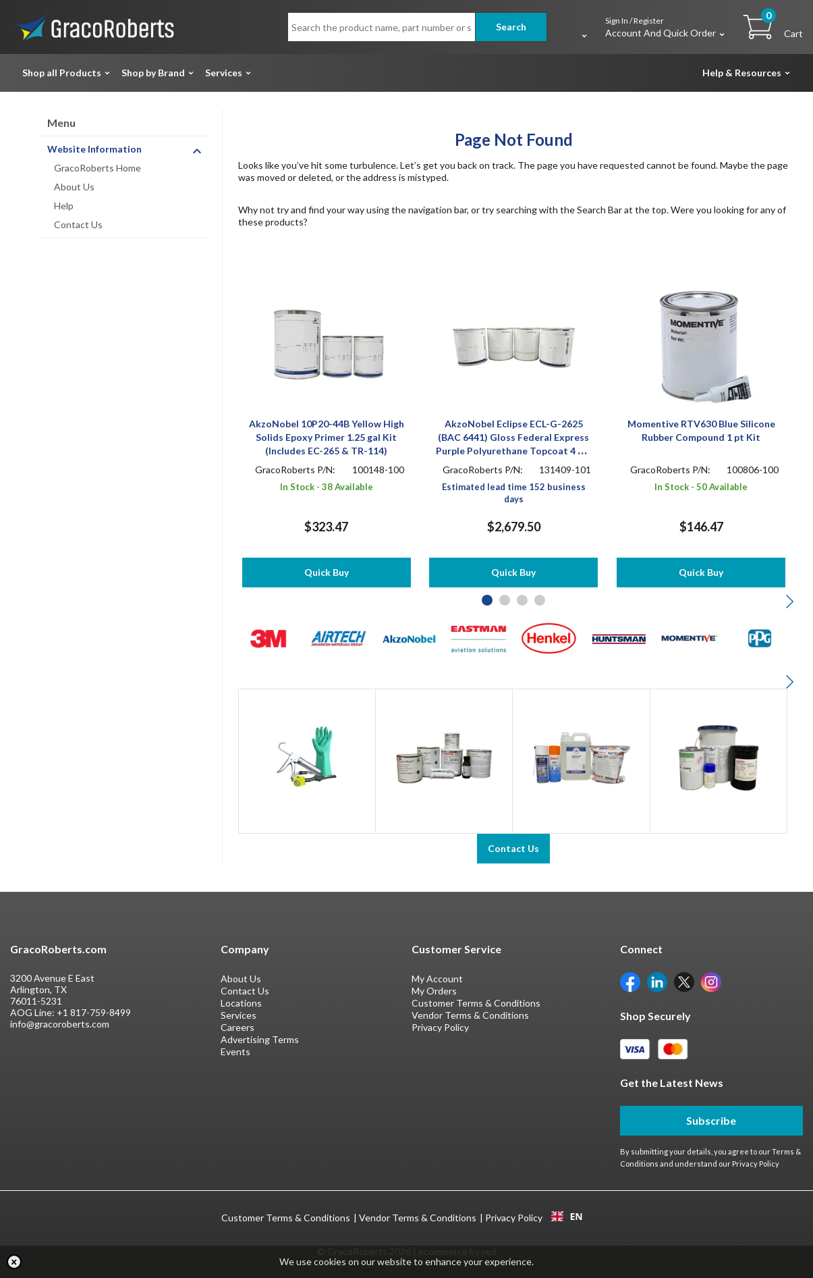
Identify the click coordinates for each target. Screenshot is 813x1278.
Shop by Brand (153, 72)
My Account (437, 978)
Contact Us (78, 224)
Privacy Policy (440, 1027)
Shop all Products (61, 72)
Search (511, 26)
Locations (241, 1003)
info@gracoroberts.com (59, 1024)
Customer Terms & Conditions (476, 1003)
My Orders (434, 990)
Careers (237, 1027)
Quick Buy (326, 572)
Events (235, 1051)
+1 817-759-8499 (94, 1012)
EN (566, 1216)
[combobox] (567, 1216)
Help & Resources (741, 72)
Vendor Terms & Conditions (470, 1015)
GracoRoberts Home (97, 168)
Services (223, 72)
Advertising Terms (260, 1039)
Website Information (94, 149)
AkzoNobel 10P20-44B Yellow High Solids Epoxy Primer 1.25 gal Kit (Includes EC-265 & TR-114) (326, 437)
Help (64, 205)
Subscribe (711, 1120)
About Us (74, 186)
